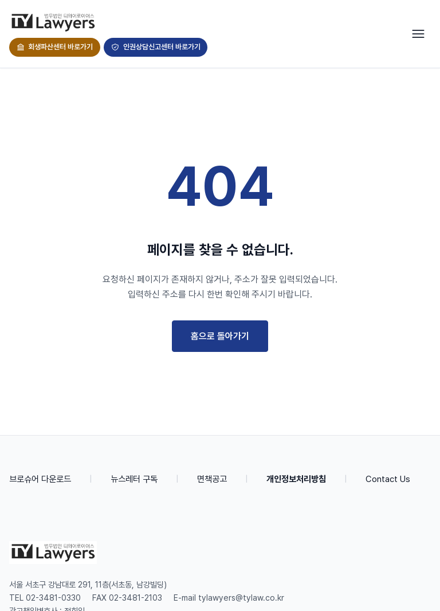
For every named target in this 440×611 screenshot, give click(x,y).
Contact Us (388, 479)
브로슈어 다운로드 (40, 479)
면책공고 (212, 479)
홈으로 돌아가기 (220, 336)
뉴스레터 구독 (134, 479)
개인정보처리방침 (296, 479)
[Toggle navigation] (418, 33)
